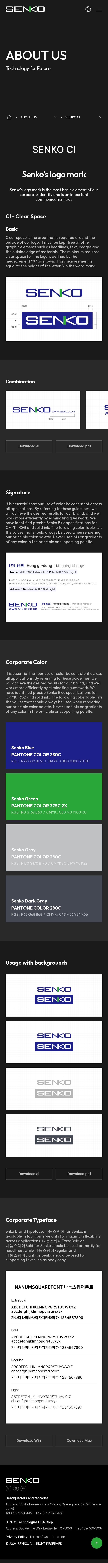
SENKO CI (72, 117)
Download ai (28, 446)
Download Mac (79, 1443)
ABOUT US (28, 117)
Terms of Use (40, 1540)
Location (58, 1540)
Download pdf (79, 446)
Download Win (28, 1443)
